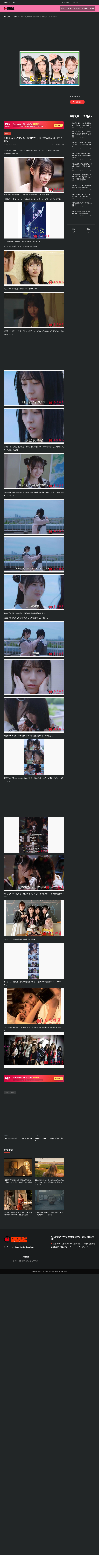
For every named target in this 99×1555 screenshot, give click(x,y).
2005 (82, 138)
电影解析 (84, 8)
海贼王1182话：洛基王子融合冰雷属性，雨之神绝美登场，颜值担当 (82, 134)
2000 (82, 127)
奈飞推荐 (7, 17)
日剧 (6, 1092)
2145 (82, 198)
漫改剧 (12, 1092)
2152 (82, 189)
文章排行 (68, 8)
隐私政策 (57, 1271)
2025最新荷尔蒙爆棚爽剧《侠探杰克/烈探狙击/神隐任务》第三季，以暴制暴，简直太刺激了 (18, 1182)
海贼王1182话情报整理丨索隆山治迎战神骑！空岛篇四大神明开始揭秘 (82, 155)
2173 (82, 159)
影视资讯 (7, 133)
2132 (82, 215)
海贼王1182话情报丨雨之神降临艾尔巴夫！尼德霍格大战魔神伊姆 (82, 144)
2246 (82, 148)
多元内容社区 (34, 1261)
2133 (82, 181)
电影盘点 (76, 8)
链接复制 (77, 102)
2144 (82, 170)
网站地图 (64, 2)
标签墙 (92, 8)
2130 (82, 207)
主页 (61, 8)
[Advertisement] (49, 32)
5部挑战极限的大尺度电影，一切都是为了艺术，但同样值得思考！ (82, 166)
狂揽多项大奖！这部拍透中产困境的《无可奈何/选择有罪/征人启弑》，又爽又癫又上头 (82, 177)
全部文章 (15, 17)
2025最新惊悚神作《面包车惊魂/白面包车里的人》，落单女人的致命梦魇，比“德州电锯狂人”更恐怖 (49, 1182)
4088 (57, 144)
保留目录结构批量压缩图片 (21, 1261)
